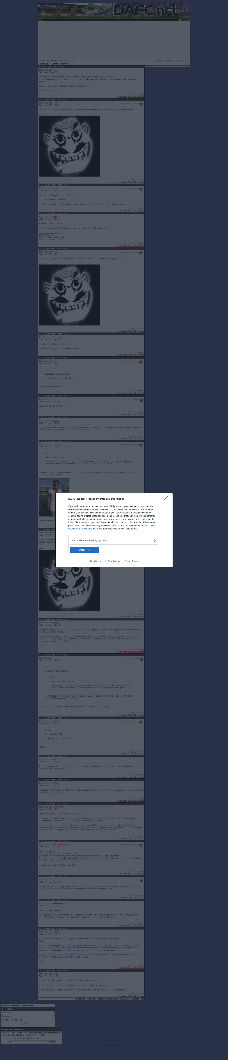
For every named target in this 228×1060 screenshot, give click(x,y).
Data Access (114, 561)
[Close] (167, 499)
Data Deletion (96, 561)
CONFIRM (84, 550)
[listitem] (114, 540)
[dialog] (114, 530)
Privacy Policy (131, 561)
